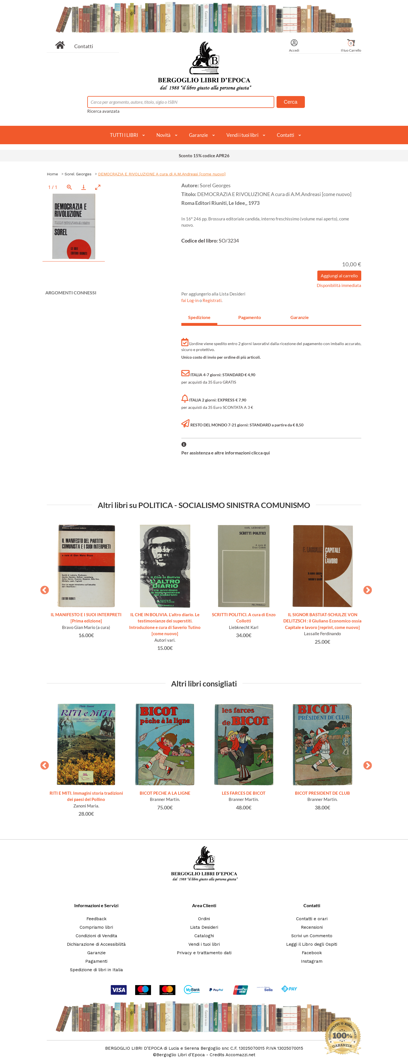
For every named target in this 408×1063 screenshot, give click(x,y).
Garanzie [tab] (299, 317)
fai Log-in (190, 300)
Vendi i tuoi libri (242, 135)
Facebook (312, 952)
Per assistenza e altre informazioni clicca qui (225, 452)
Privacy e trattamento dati (204, 952)
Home (52, 174)
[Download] (83, 187)
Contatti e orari (312, 918)
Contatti (83, 46)
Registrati (212, 300)
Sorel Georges (78, 174)
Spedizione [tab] (199, 317)
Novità (163, 135)
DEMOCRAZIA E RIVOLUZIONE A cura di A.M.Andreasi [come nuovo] (162, 174)
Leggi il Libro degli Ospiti (311, 944)
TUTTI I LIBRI (124, 135)
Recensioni (312, 927)
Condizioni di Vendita (96, 935)
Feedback (96, 918)
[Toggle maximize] (98, 187)
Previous (42, 588)
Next (365, 588)
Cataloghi (204, 935)
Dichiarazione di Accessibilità (96, 944)
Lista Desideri (204, 927)
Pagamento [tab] (249, 317)
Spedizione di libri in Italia (96, 969)
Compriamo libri (96, 927)
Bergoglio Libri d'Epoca (180, 1054)
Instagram (311, 961)
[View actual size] (69, 187)
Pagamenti (96, 961)
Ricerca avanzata (103, 111)
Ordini (204, 918)
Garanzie (198, 135)
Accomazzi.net (240, 1054)
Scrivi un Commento (311, 935)
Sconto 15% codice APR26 (204, 155)
